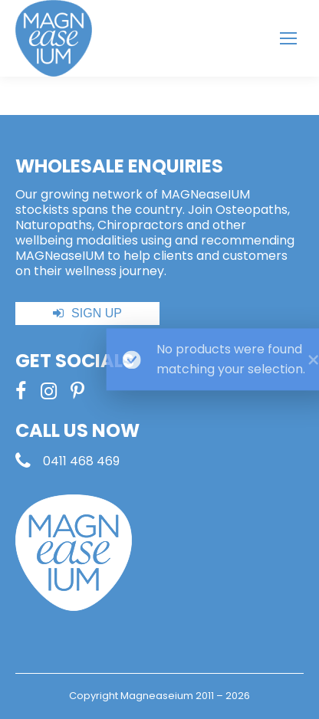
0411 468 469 (81, 461)
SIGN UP (96, 313)
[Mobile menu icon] (288, 38)
